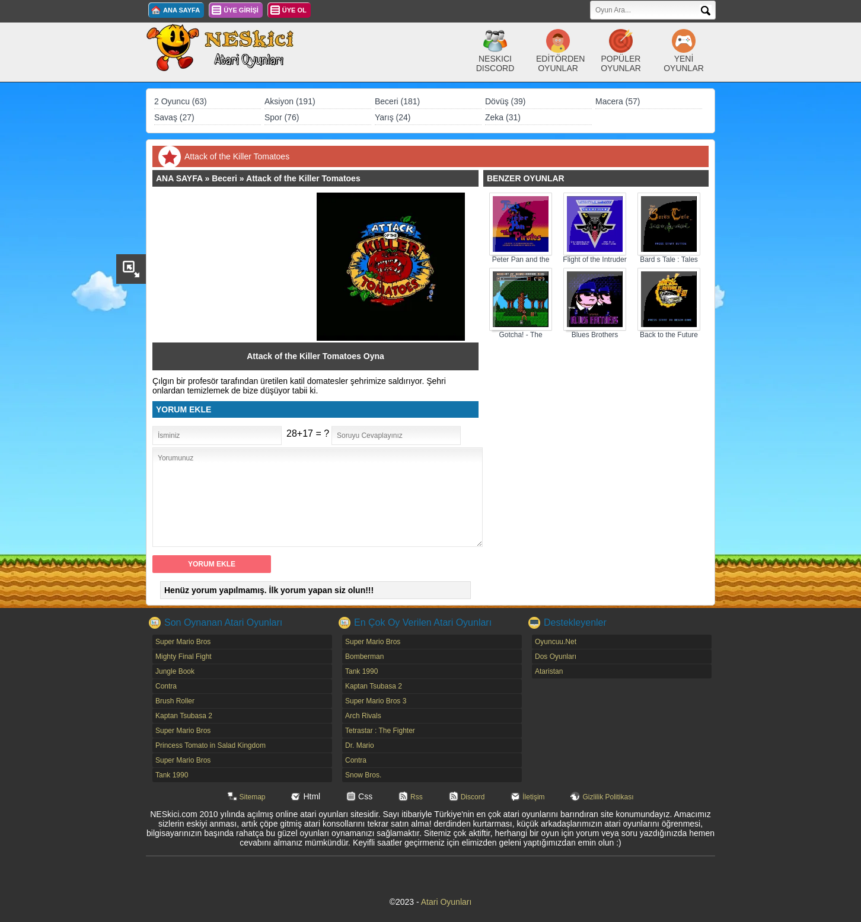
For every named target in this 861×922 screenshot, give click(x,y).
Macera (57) (617, 101)
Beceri (224, 178)
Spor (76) (281, 117)
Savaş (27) (174, 117)
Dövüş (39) (505, 101)
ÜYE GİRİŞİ (241, 10)
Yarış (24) (392, 117)
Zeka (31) (503, 117)
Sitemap (253, 797)
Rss (416, 797)
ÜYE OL (294, 10)
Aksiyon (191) (289, 101)
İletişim (533, 797)
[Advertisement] (240, 267)
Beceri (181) (397, 101)
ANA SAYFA (181, 10)
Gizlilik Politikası (607, 797)
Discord (473, 797)
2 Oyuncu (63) (180, 101)
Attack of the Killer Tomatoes (303, 178)
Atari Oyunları (446, 902)
